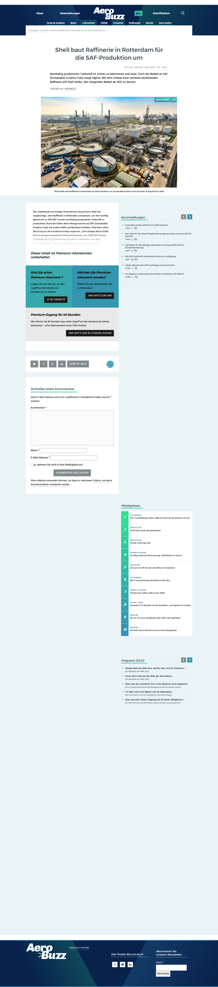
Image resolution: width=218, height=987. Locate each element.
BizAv (73, 23)
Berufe (149, 23)
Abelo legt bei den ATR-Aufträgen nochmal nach (150, 265)
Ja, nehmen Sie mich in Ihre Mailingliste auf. (57, 465)
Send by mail (78, 364)
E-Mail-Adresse (40, 458)
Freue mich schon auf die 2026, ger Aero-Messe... (149, 676)
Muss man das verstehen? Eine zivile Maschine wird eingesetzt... (156, 684)
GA (132, 259)
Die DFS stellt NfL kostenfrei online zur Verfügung (150, 256)
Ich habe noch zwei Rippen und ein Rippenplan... (149, 692)
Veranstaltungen (70, 13)
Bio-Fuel (128, 67)
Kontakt (85, 947)
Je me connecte (56, 300)
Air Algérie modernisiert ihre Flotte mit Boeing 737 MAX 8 (154, 274)
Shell (165, 67)
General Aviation (55, 23)
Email (159, 963)
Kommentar (38, 408)
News (39, 13)
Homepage (33, 30)
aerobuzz (70, 89)
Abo (138, 13)
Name (35, 450)
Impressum (74, 947)
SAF (158, 67)
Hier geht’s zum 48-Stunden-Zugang (89, 333)
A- (132, 251)
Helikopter (134, 23)
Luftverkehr (88, 23)
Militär (104, 23)
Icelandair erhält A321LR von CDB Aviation (146, 225)
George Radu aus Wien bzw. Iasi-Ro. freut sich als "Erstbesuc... (155, 668)
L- (132, 228)
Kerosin (139, 67)
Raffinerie (150, 67)
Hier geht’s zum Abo (99, 296)
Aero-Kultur (165, 23)
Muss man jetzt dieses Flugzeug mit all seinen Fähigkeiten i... (155, 700)
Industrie (118, 23)
